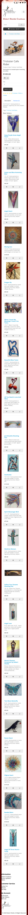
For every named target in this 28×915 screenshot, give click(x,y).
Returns (3, 888)
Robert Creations (6, 877)
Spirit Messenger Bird (11, 512)
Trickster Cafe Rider (14, 34)
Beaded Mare (8, 812)
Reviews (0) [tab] (16, 100)
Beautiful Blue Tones (11, 360)
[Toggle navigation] (24, 11)
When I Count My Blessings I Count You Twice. (11, 321)
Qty (4, 81)
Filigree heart (8, 775)
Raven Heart (8, 738)
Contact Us (4, 886)
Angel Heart (8, 211)
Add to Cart (7, 89)
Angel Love (8, 623)
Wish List (3, 899)
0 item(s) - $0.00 (13, 29)
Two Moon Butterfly (11, 701)
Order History (5, 897)
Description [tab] (7, 100)
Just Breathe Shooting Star (11, 436)
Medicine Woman (10, 549)
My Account (4, 895)
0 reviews (14, 93)
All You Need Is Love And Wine (12, 398)
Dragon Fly (8, 282)
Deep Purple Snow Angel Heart (12, 136)
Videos (3, 880)
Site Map (3, 889)
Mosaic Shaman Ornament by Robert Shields (11, 662)
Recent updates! (6, 878)
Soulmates (7, 475)
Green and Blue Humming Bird (13, 173)
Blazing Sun (8, 247)
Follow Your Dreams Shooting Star (11, 585)
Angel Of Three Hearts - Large (12, 850)
